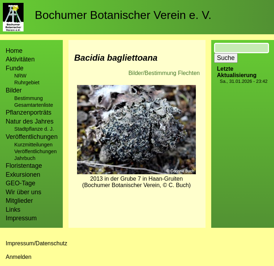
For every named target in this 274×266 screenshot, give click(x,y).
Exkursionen (23, 174)
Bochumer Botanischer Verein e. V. (123, 15)
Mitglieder (19, 200)
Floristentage (24, 165)
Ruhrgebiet (26, 82)
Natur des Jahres (30, 121)
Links (13, 209)
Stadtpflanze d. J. (34, 129)
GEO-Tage (20, 183)
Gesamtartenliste (33, 105)
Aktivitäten (20, 59)
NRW (20, 76)
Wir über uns (23, 192)
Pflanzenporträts (28, 112)
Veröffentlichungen (35, 151)
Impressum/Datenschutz (36, 243)
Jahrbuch (24, 158)
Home (14, 50)
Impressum (21, 218)
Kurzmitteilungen (33, 144)
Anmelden (18, 257)
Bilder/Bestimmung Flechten (164, 73)
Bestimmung (28, 98)
